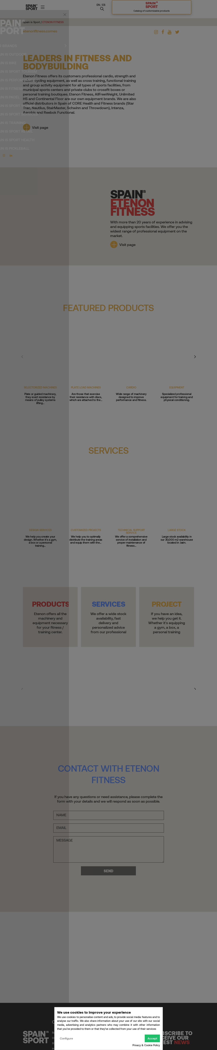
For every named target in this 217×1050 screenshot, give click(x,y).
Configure (66, 1038)
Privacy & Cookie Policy (146, 1045)
